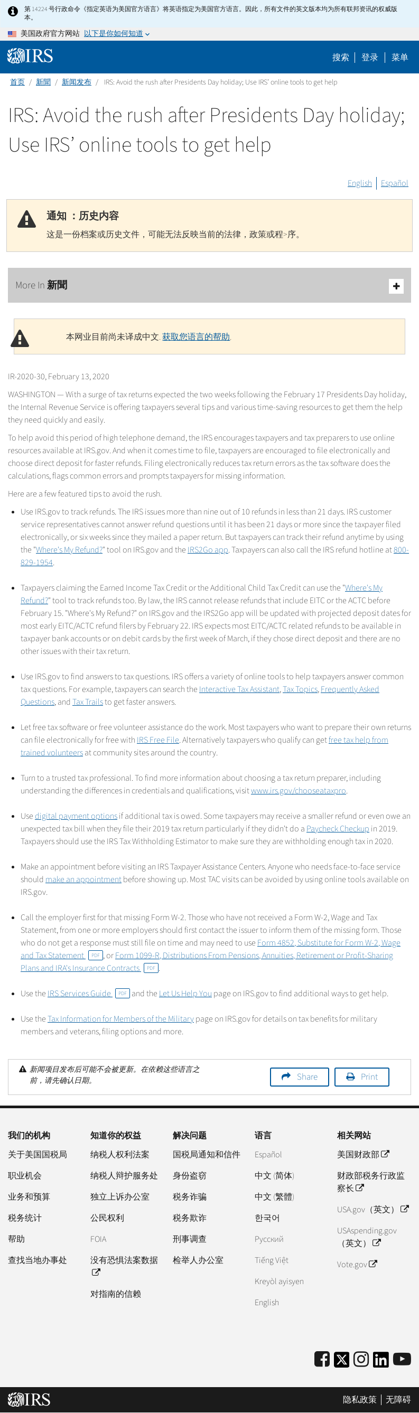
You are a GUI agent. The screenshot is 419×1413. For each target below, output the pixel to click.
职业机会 (25, 1176)
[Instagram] (361, 1360)
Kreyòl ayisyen (279, 1281)
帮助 (16, 1239)
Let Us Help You (185, 993)
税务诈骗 (190, 1197)
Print (369, 1077)
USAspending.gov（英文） (367, 1237)
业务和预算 (29, 1197)
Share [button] (307, 1077)
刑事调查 (190, 1239)
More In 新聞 (209, 286)
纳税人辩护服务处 (124, 1176)
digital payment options (76, 816)
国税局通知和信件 (206, 1155)
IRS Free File (158, 740)
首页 (17, 82)
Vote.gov (357, 1264)
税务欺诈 (190, 1218)
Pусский (269, 1239)
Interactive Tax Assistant (239, 689)
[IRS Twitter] (342, 1363)
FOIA (98, 1239)
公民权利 (107, 1218)
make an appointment (83, 879)
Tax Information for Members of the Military (121, 1019)
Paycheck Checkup (337, 829)
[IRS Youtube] (402, 1360)
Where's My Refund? (69, 550)
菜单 (400, 57)
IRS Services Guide (89, 993)
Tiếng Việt (271, 1260)
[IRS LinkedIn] (381, 1363)
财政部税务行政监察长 (371, 1182)
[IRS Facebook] (322, 1360)
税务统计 (25, 1218)
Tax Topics (300, 689)
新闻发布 (76, 82)
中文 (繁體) (274, 1197)
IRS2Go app (208, 550)
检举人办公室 (198, 1260)
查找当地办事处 (37, 1260)
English (360, 183)
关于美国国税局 (37, 1155)
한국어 (267, 1218)
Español (394, 183)
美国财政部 (363, 1155)
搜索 (340, 57)
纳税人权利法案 (120, 1155)
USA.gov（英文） (372, 1209)
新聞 (43, 82)
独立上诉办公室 (120, 1197)
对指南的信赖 (115, 1294)
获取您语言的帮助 (196, 337)
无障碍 (398, 1400)
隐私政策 (360, 1400)
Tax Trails (87, 702)
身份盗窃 (190, 1176)
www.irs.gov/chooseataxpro (298, 791)
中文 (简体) (274, 1176)
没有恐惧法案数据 (124, 1267)
